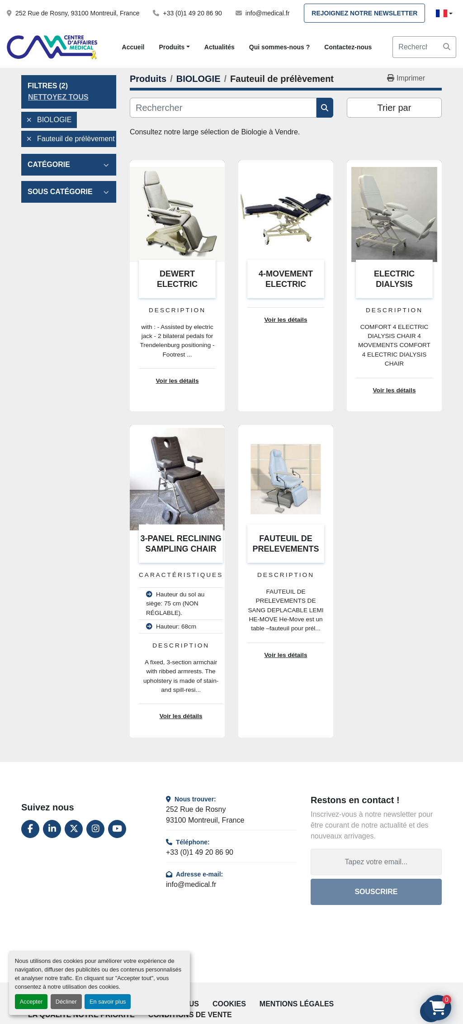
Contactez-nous (348, 47)
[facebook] (30, 829)
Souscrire (375, 891)
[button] (174, 47)
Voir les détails (177, 380)
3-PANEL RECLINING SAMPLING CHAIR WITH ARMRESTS (180, 548)
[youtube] (117, 829)
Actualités (219, 47)
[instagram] (95, 829)
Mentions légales (297, 1004)
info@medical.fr (267, 13)
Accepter (31, 1001)
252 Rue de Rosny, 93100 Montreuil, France (77, 13)
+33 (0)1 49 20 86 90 (192, 13)
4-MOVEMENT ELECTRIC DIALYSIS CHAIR (285, 284)
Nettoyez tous (58, 97)
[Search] (424, 47)
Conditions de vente (190, 1015)
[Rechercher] (223, 108)
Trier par (394, 108)
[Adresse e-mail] (376, 862)
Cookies (229, 1004)
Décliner (66, 1001)
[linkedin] (52, 829)
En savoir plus (108, 1001)
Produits (171, 47)
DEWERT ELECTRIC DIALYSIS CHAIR (177, 284)
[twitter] (74, 829)
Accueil (133, 47)
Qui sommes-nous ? (279, 47)
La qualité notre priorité (81, 1015)
